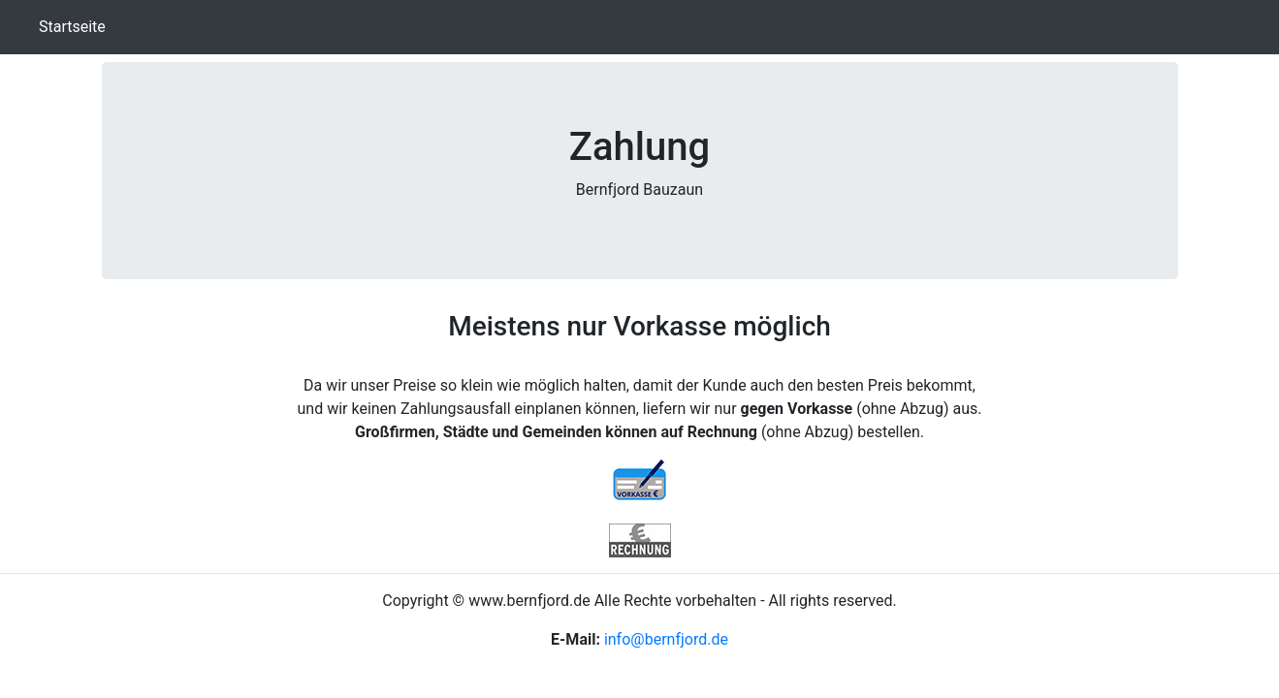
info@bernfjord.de (666, 639)
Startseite (76, 26)
